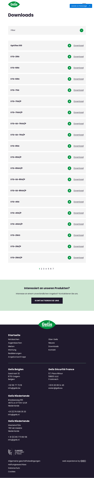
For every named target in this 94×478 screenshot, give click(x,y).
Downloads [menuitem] (53, 346)
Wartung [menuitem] (12, 349)
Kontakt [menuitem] (52, 349)
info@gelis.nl (13, 414)
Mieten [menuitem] (11, 346)
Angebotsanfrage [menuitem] (17, 357)
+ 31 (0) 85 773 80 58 (17, 436)
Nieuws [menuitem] (51, 342)
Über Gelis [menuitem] (53, 339)
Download (79, 46)
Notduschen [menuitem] (13, 339)
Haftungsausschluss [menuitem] (17, 464)
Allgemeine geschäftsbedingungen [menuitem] (24, 461)
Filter (13, 30)
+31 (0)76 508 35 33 (17, 411)
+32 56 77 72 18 (15, 385)
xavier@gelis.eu (55, 388)
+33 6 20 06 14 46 (56, 385)
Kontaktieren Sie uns (47, 300)
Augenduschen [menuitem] (15, 342)
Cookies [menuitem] (11, 471)
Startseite (14, 335)
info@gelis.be (14, 388)
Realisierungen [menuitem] (14, 353)
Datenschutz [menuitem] (14, 468)
